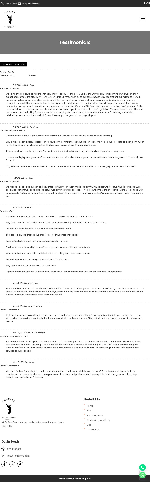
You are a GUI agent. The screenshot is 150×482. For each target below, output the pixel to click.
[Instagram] (147, 3)
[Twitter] (149, 3)
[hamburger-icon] (143, 19)
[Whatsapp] (142, 475)
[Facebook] (144, 3)
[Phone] (142, 467)
